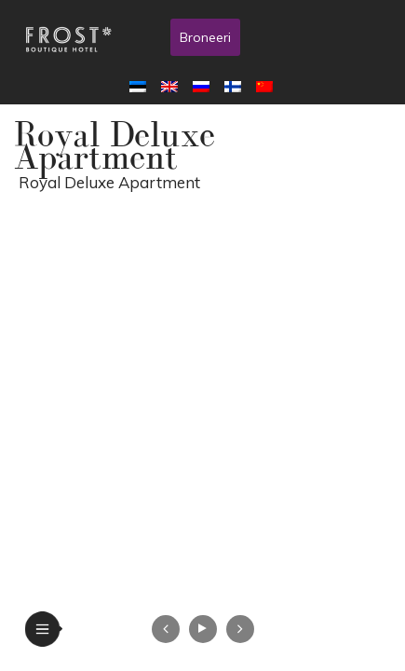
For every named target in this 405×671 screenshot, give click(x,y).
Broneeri (205, 37)
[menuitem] (141, 86)
